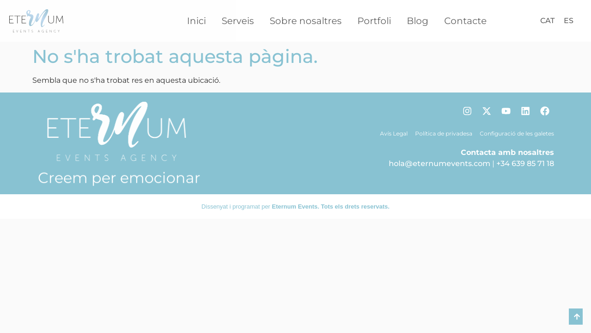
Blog (417, 20)
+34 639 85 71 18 (525, 163)
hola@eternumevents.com (439, 163)
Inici (196, 20)
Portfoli (374, 20)
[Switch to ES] (568, 20)
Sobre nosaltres (306, 20)
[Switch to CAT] (547, 20)
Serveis (238, 20)
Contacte (465, 20)
